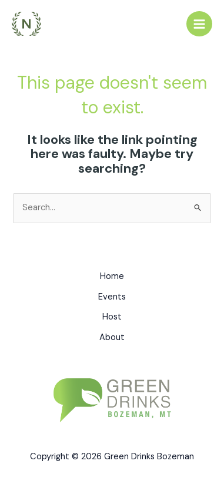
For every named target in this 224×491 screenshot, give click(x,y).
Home (112, 276)
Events (112, 296)
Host (112, 316)
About (112, 337)
